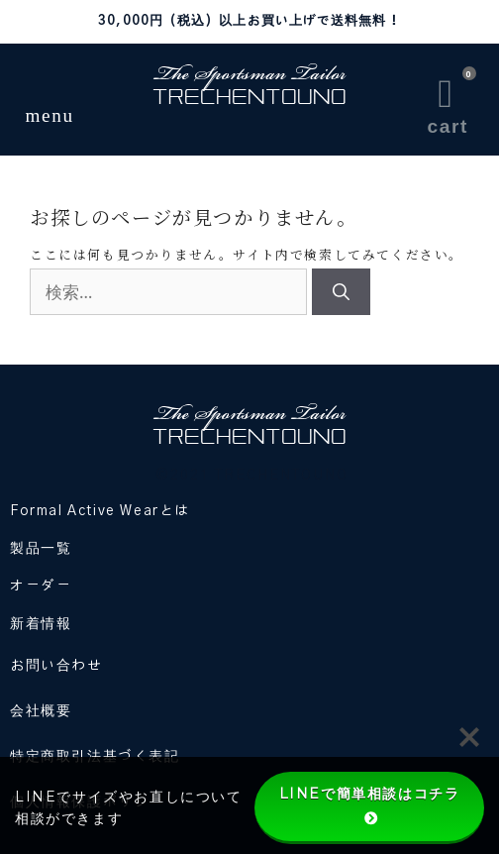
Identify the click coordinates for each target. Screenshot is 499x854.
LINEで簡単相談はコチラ (369, 805)
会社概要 (40, 711)
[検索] (341, 292)
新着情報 (40, 624)
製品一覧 (40, 549)
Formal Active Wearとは (100, 511)
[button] (50, 91)
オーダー (40, 586)
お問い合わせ (56, 666)
